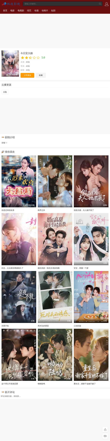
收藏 (41, 75)
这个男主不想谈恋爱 (10, 384)
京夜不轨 (5, 326)
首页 (5, 10)
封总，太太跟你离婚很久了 (12, 268)
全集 (5, 92)
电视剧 (21, 10)
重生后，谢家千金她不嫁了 (85, 384)
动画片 (45, 10)
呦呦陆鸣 (41, 384)
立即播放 (27, 75)
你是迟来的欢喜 (8, 210)
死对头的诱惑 (43, 326)
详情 (5, 143)
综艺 (29, 10)
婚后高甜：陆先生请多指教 (49, 268)
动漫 (36, 10)
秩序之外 (41, 210)
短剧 (53, 10)
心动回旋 (77, 326)
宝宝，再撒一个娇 (81, 268)
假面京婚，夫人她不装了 (84, 210)
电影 (12, 10)
